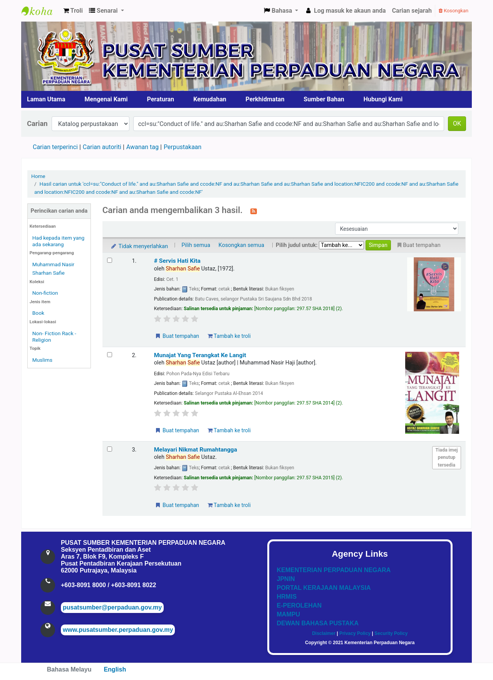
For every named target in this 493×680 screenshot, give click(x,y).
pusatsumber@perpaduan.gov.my (112, 607)
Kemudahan (209, 99)
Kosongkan (453, 10)
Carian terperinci (55, 147)
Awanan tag (142, 147)
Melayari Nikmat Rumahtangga (195, 449)
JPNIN (286, 579)
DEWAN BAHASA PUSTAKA (318, 623)
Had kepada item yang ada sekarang (58, 241)
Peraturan (160, 99)
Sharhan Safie (48, 273)
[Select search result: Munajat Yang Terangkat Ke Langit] (109, 354)
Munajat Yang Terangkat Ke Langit (200, 355)
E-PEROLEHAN (299, 605)
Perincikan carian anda (59, 211)
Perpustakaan (182, 147)
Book (38, 313)
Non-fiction (45, 293)
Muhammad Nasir (53, 264)
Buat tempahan (176, 336)
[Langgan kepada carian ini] (254, 210)
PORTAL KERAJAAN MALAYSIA (324, 587)
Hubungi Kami (383, 99)
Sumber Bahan (324, 99)
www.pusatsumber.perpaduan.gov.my (118, 629)
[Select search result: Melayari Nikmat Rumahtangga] (109, 449)
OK (457, 123)
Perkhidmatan (265, 99)
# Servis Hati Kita (177, 260)
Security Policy (390, 633)
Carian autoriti (102, 147)
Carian (37, 123)
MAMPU (288, 614)
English (115, 669)
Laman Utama (46, 99)
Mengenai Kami (106, 99)
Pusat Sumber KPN (41, 10)
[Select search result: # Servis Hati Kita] (109, 260)
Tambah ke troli (229, 336)
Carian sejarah (412, 10)
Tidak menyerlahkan (139, 246)
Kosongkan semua (241, 245)
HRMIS (287, 596)
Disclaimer (323, 633)
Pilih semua (195, 245)
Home (38, 176)
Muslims (42, 360)
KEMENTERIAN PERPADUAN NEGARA (334, 570)
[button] (73, 10)
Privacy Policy (355, 633)
